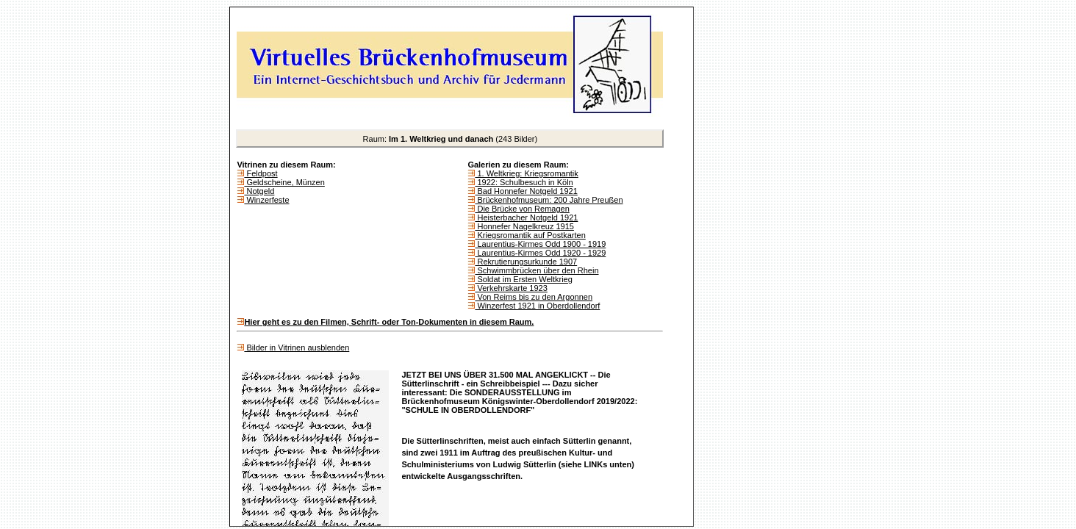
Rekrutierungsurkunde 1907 (526, 261)
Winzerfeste (266, 199)
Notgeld (259, 191)
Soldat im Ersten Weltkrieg (523, 279)
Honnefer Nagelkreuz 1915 (524, 226)
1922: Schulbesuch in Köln (524, 182)
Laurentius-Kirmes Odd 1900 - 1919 (540, 244)
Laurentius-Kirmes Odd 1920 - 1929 (540, 252)
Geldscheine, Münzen (284, 182)
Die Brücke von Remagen (522, 208)
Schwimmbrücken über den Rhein (536, 270)
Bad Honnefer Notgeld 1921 (526, 191)
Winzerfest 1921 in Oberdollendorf (537, 305)
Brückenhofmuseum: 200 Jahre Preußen (549, 199)
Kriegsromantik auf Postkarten (530, 235)
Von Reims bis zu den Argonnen (533, 296)
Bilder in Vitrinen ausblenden (296, 347)
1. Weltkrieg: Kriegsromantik (526, 173)
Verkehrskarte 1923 (511, 288)
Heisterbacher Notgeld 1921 (526, 217)
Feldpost (260, 173)
